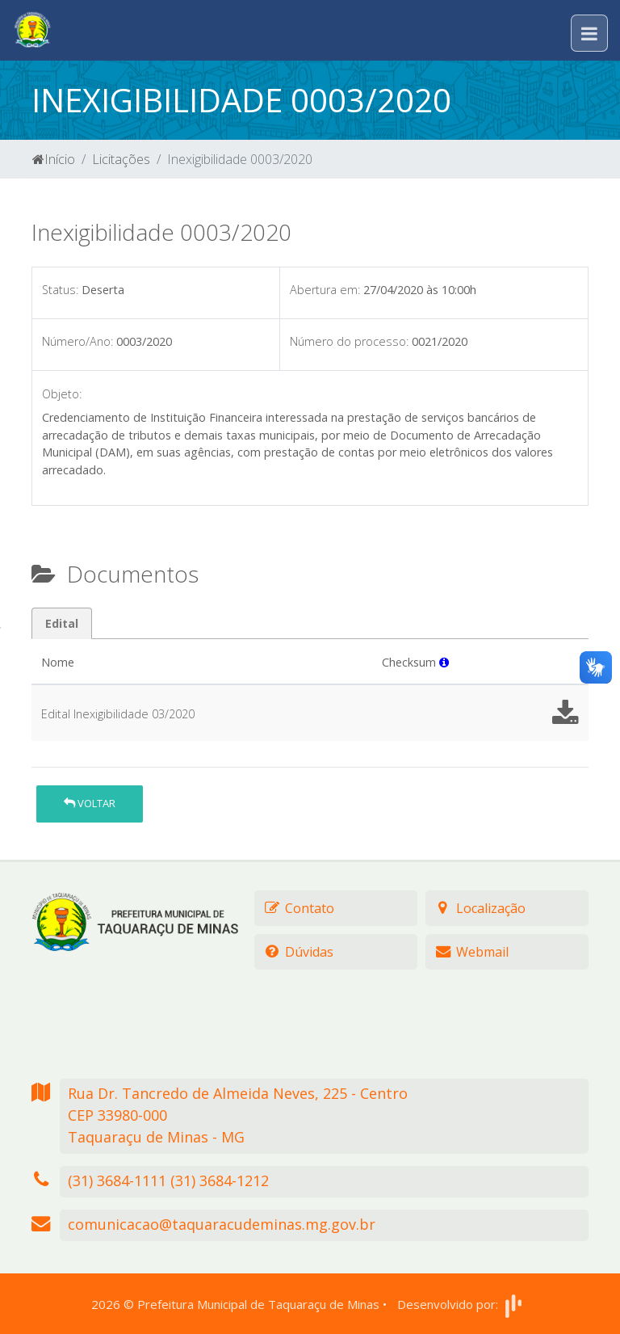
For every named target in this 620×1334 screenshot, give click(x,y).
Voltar (89, 803)
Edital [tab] (61, 623)
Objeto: (62, 394)
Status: (60, 289)
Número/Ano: (77, 341)
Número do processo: (349, 341)
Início (53, 159)
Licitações (121, 159)
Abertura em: (325, 289)
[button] (444, 662)
